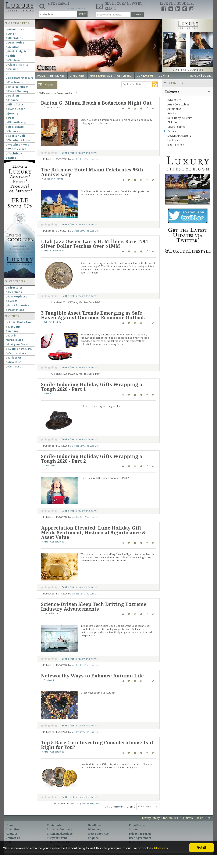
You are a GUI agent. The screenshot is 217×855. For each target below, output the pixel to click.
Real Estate (15, 127)
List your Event (17, 344)
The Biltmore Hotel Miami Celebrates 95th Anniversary (92, 172)
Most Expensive (17, 305)
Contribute (54, 825)
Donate (164, 75)
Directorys (14, 287)
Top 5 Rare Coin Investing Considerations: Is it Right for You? (97, 745)
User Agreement (140, 838)
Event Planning (17, 91)
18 (131, 806)
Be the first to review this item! (79, 152)
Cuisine (12, 69)
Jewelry (12, 113)
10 (120, 806)
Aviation (12, 47)
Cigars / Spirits (17, 64)
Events (11, 301)
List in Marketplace (60, 833)
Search (82, 14)
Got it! (201, 847)
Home (41, 75)
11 (123, 806)
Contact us (14, 366)
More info (161, 848)
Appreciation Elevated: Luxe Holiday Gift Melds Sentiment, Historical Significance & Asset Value (93, 532)
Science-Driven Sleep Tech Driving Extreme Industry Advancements (93, 607)
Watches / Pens (17, 144)
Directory (77, 75)
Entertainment (17, 86)
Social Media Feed (19, 322)
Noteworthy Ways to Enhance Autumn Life (92, 675)
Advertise (13, 362)
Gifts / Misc (15, 104)
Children (13, 60)
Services (13, 131)
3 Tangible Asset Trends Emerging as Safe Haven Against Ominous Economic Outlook (93, 315)
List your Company (59, 829)
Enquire (93, 838)
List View (48, 85)
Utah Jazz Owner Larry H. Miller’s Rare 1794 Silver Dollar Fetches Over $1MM (94, 244)
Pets (10, 118)
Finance (12, 100)
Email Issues (137, 825)
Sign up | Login (200, 75)
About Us (11, 833)
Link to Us (14, 357)
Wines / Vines (16, 149)
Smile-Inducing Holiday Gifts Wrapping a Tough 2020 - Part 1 (91, 387)
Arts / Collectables (54, 250)
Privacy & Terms (140, 833)
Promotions (15, 310)
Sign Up (137, 15)
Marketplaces (16, 296)
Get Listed (124, 75)
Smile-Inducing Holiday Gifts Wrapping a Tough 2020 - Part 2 (91, 459)
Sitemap (134, 829)
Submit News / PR (19, 348)
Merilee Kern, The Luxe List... (86, 159)
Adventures (15, 29)
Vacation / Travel (18, 140)
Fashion (12, 95)
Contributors (16, 353)
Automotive (15, 42)
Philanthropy (16, 122)
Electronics (15, 82)
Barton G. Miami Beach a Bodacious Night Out (96, 103)
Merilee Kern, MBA (91, 803)
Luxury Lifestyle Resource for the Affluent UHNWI (19, 6)
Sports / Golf (15, 135)
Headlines (14, 292)
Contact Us (145, 75)
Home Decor (15, 109)
